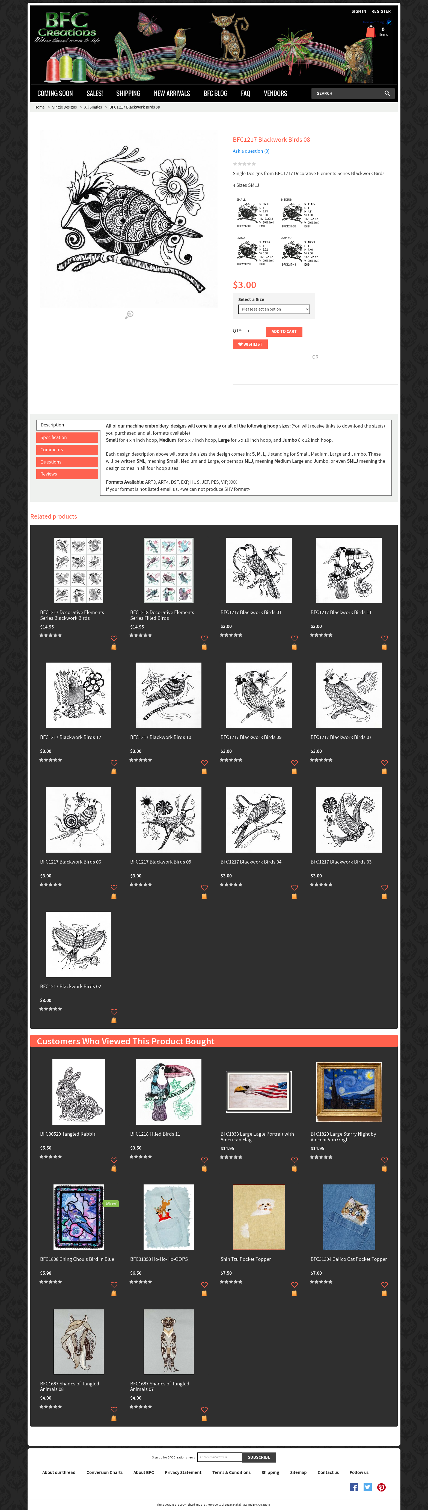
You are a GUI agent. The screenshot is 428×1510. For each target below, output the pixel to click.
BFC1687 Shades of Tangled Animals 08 (69, 1387)
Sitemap (298, 1473)
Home (39, 107)
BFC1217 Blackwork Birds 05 (160, 862)
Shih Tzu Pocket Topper (246, 1259)
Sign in (359, 11)
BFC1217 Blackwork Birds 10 (160, 738)
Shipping (270, 1473)
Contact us (328, 1473)
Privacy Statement (183, 1473)
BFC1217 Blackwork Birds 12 (70, 738)
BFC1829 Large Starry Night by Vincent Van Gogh (343, 1137)
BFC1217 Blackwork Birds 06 (70, 862)
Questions (50, 462)
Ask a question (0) (251, 151)
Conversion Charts (105, 1473)
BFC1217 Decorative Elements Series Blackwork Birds (72, 615)
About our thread (59, 1473)
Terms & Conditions (231, 1473)
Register (381, 11)
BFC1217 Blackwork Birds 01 (251, 613)
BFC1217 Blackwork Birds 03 (341, 862)
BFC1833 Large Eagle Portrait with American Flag (257, 1137)
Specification (53, 437)
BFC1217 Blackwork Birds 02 (70, 987)
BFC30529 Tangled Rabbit (67, 1134)
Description (52, 425)
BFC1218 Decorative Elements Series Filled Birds (162, 615)
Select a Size (251, 299)
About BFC (143, 1473)
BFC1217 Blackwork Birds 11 (341, 613)
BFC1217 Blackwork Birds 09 (251, 738)
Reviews (48, 474)
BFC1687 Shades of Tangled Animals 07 (159, 1387)
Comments (51, 450)
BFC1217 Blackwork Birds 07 (341, 738)
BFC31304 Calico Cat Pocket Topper (349, 1259)
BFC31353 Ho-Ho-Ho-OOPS (159, 1259)
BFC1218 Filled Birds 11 (155, 1134)
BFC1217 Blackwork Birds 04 (251, 862)
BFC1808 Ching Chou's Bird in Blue (77, 1259)
